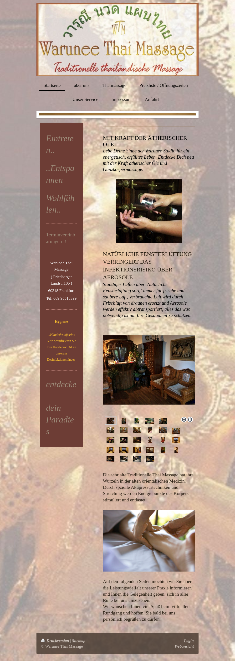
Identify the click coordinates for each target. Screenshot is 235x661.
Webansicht (184, 646)
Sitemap (78, 640)
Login (189, 640)
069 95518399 (65, 298)
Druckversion (55, 640)
